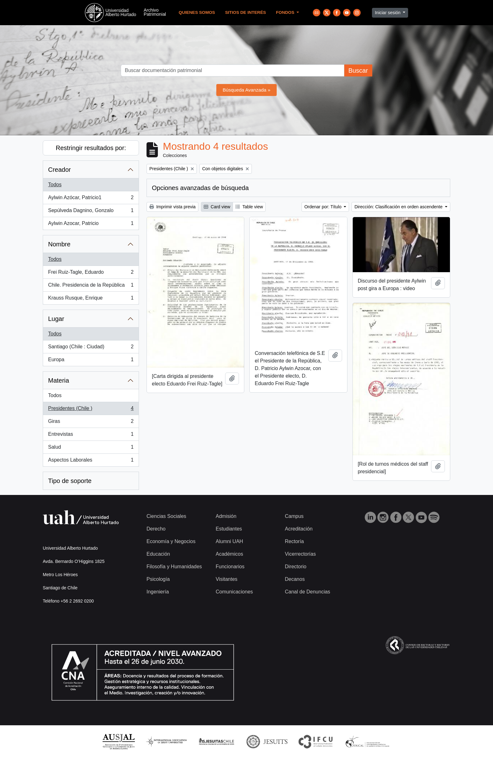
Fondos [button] (286, 12)
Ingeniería (158, 591)
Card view (217, 206)
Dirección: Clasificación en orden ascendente (399, 206)
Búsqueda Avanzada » (246, 90)
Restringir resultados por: (91, 147)
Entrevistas (91, 435)
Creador (59, 169)
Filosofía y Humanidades (174, 566)
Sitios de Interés (245, 12)
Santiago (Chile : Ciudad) (91, 348)
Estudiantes (229, 528)
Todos (55, 184)
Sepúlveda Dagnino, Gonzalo (91, 212)
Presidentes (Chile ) (91, 410)
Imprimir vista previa (172, 206)
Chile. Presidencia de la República (91, 286)
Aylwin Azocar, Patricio (91, 225)
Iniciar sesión (388, 12)
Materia (58, 380)
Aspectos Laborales (91, 461)
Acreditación (299, 528)
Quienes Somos (197, 12)
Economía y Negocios (171, 541)
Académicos (229, 554)
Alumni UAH (229, 541)
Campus (294, 516)
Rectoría (294, 541)
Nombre (59, 244)
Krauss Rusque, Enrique (91, 299)
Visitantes (226, 579)
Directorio (295, 566)
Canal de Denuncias (307, 591)
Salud (91, 448)
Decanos (295, 579)
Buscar (358, 70)
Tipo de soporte (69, 480)
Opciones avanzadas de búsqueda (200, 187)
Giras (91, 423)
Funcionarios (230, 566)
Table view (249, 206)
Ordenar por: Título (323, 206)
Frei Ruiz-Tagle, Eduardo (91, 273)
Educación (158, 554)
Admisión (226, 516)
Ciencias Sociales (166, 516)
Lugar (56, 318)
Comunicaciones (234, 591)
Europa (91, 361)
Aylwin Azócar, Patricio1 (91, 199)
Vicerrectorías (300, 554)
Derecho (156, 528)
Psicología (158, 579)
